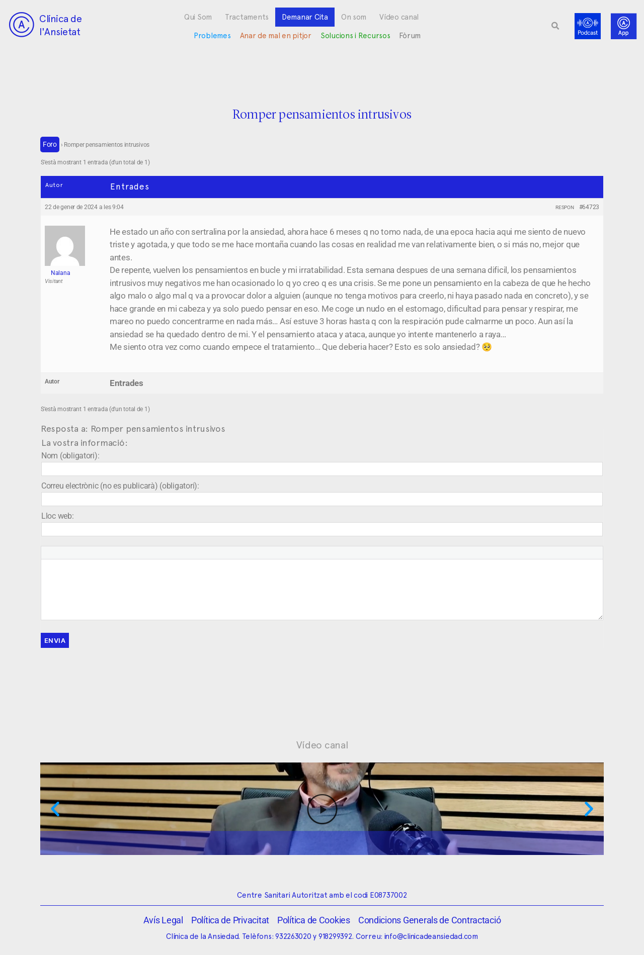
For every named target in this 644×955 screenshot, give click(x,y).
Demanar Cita (305, 17)
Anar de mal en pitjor (275, 35)
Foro (50, 144)
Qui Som (198, 17)
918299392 (335, 936)
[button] (555, 26)
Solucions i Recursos (355, 35)
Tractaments (247, 17)
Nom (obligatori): (70, 455)
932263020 (293, 936)
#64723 (589, 207)
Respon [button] (564, 207)
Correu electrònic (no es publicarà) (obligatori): (120, 486)
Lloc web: (57, 516)
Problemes (212, 35)
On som (353, 17)
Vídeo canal (399, 17)
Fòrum (410, 35)
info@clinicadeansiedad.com (431, 936)
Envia (54, 640)
